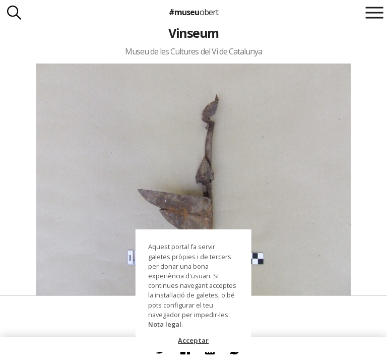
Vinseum (193, 32)
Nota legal (164, 324)
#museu (193, 12)
